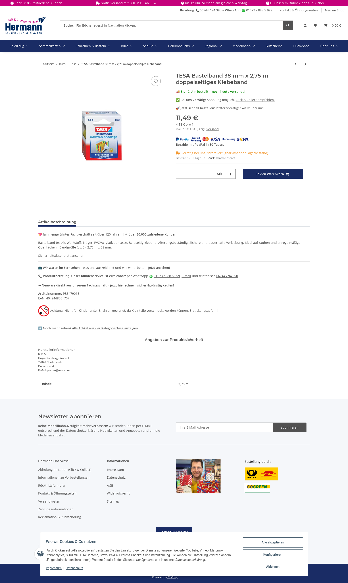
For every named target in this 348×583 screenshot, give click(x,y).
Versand (212, 129)
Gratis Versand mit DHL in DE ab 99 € (128, 3)
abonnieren (289, 427)
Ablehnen (271, 567)
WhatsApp (233, 10)
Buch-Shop (301, 46)
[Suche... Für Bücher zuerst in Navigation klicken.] (171, 25)
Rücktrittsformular (52, 485)
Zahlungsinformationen (55, 509)
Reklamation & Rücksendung (59, 517)
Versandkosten (49, 501)
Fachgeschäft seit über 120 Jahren (96, 234)
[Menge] (200, 174)
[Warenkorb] (332, 25)
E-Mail (186, 276)
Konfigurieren (271, 555)
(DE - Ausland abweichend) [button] (218, 158)
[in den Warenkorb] (273, 174)
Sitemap (113, 501)
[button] (305, 25)
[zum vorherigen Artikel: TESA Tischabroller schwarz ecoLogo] (295, 64)
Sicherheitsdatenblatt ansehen (61, 255)
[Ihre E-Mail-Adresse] (224, 427)
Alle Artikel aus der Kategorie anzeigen (105, 328)
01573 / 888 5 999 (257, 10)
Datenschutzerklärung (82, 430)
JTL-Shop (172, 577)
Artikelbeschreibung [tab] (57, 222)
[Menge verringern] (181, 174)
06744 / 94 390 (208, 10)
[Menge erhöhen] (230, 174)
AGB (110, 485)
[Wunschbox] (315, 25)
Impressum (115, 469)
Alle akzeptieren (271, 544)
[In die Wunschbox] (156, 81)
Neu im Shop (334, 10)
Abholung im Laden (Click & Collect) (64, 469)
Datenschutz (116, 477)
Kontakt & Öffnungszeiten (298, 10)
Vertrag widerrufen (174, 532)
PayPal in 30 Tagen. (209, 144)
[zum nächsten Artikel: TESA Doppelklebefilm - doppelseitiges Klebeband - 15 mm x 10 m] (305, 64)
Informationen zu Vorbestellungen (64, 477)
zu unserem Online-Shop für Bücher (297, 3)
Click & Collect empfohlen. (255, 100)
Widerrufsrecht (118, 493)
